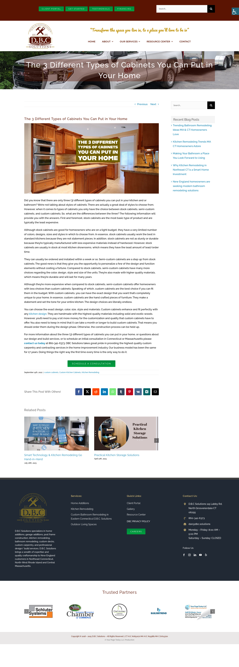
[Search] (211, 9)
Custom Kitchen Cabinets (70, 372)
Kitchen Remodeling (90, 372)
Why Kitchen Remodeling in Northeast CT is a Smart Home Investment (191, 170)
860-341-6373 (197, 518)
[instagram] (189, 555)
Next (153, 104)
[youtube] (200, 555)
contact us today (34, 343)
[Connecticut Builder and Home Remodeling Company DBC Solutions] (40, 21)
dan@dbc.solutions (199, 524)
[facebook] (184, 555)
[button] (26, 440)
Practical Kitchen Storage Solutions (116, 455)
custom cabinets (51, 372)
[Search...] (181, 9)
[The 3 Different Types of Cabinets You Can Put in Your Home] (91, 158)
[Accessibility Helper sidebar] (235, 11)
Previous (142, 104)
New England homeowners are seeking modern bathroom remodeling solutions (191, 186)
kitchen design (38, 313)
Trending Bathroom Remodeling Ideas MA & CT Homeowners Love (192, 130)
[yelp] (206, 555)
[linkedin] (195, 555)
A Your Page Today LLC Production (119, 640)
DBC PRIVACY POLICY (138, 521)
